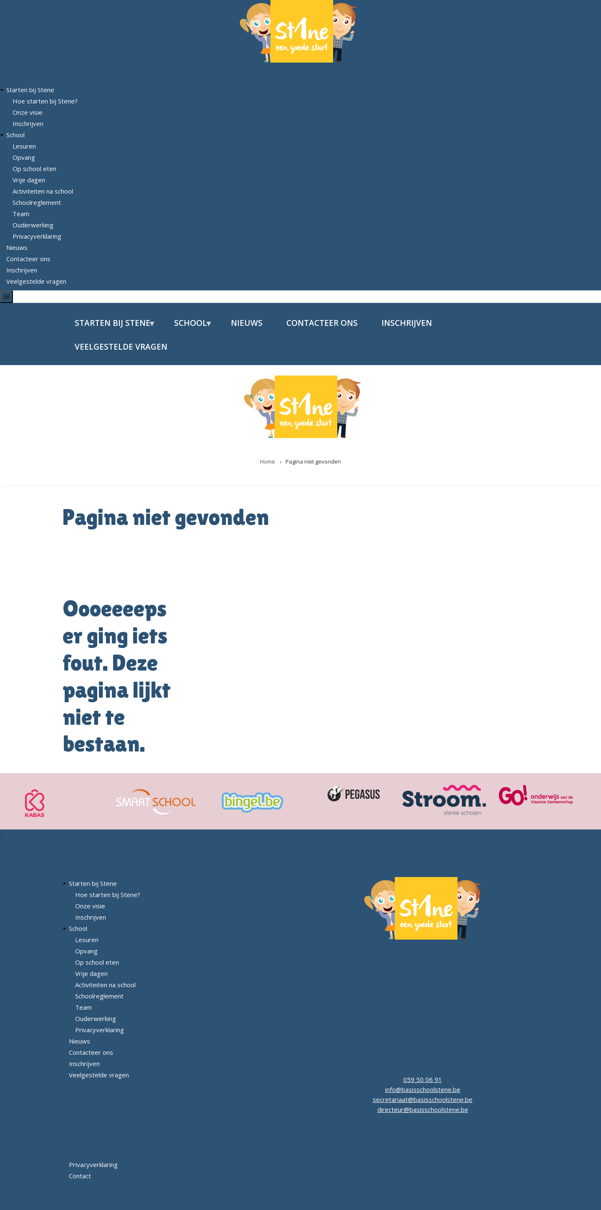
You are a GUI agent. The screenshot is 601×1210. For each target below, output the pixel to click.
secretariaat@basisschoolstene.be (422, 1099)
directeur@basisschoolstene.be (422, 1109)
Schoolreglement (37, 202)
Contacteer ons (28, 259)
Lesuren (24, 146)
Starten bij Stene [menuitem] (109, 326)
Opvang (24, 157)
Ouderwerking (33, 225)
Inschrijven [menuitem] (406, 323)
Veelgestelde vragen (36, 281)
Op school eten (34, 168)
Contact (80, 1176)
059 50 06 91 (422, 1079)
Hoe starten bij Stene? (45, 101)
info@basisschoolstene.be (422, 1089)
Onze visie (28, 112)
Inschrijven (28, 123)
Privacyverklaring (37, 236)
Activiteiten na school (43, 191)
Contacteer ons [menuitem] (322, 323)
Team (21, 213)
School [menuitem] (187, 326)
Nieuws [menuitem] (247, 323)
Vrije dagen (29, 180)
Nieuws (17, 247)
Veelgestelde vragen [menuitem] (121, 346)
